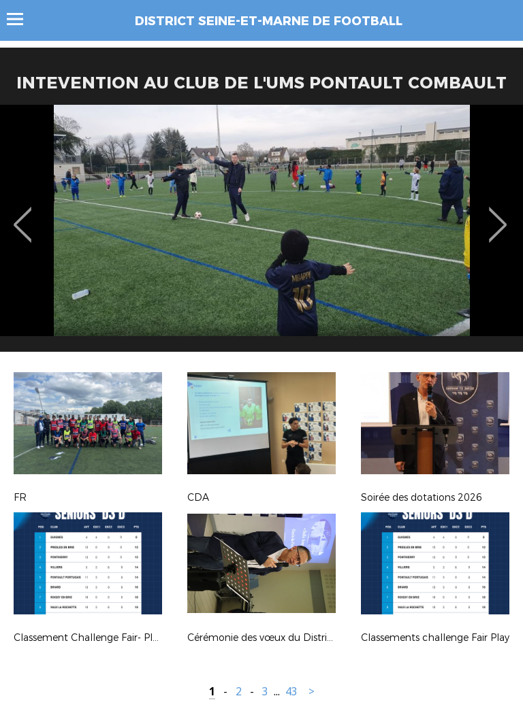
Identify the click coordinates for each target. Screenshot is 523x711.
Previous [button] (23, 215)
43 (291, 691)
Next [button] (498, 215)
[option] (261, 233)
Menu (21, 19)
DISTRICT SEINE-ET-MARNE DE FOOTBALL (268, 21)
